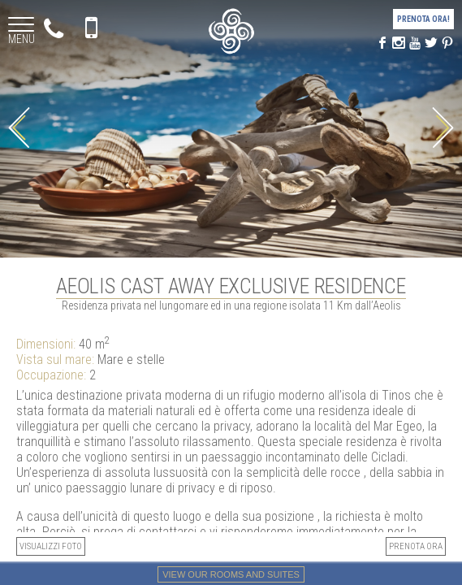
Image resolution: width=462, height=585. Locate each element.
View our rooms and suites (231, 574)
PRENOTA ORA (416, 546)
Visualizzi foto (50, 546)
